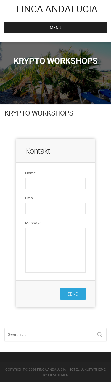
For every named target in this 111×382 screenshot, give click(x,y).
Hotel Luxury (81, 369)
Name (30, 173)
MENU (35, 27)
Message (33, 222)
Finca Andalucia (57, 9)
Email (30, 198)
